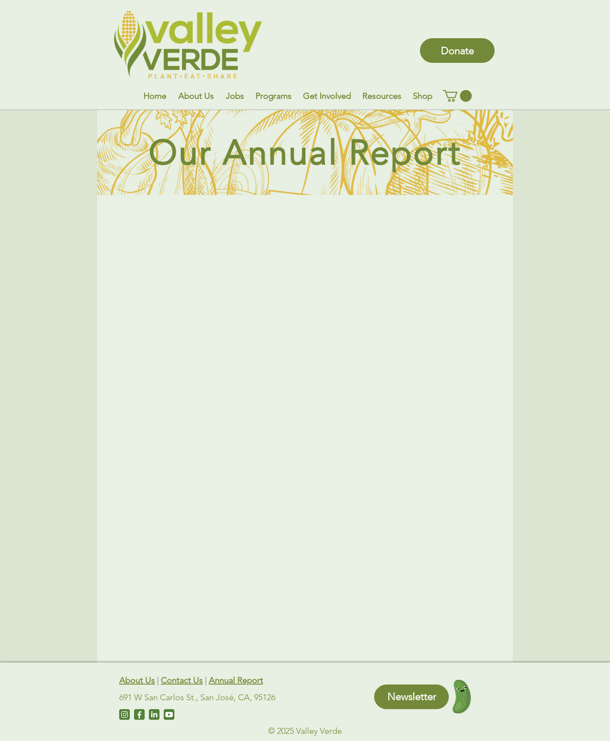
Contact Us (182, 680)
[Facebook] (139, 714)
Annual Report (236, 680)
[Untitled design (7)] (169, 714)
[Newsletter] (411, 697)
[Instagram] (124, 714)
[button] (196, 96)
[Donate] (457, 50)
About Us (137, 680)
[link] (457, 96)
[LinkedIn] (154, 714)
